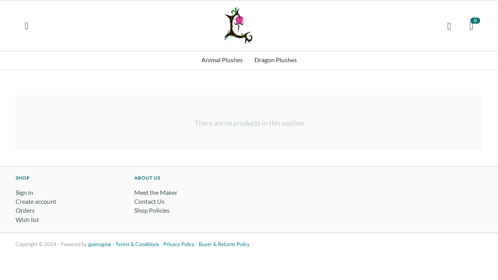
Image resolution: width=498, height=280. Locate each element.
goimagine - (102, 244)
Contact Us (149, 201)
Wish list (27, 219)
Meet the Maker (155, 192)
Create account (36, 201)
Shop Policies (152, 210)
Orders (25, 210)
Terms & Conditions (137, 244)
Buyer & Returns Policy (224, 244)
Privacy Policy (179, 244)
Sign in (24, 192)
